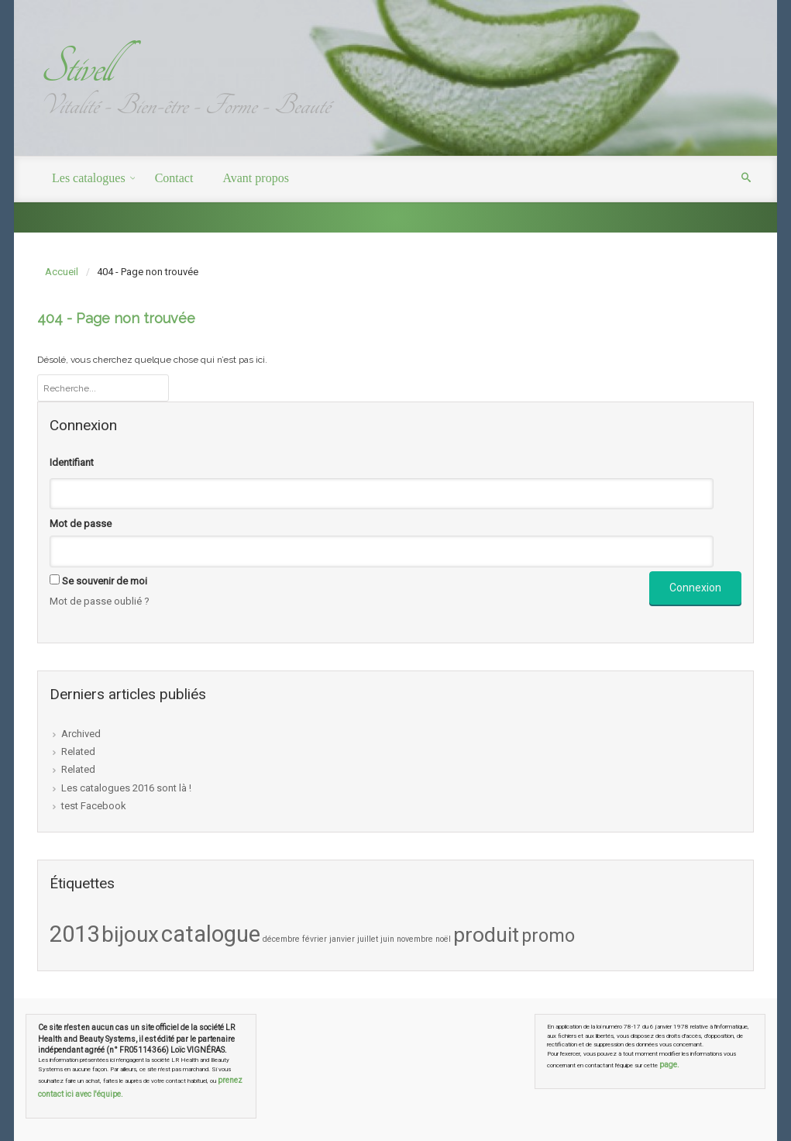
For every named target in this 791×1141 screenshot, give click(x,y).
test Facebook (93, 806)
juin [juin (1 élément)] (387, 939)
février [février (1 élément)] (314, 939)
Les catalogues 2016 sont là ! (126, 788)
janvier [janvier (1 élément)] (342, 939)
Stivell (75, 67)
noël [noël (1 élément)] (443, 939)
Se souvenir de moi (104, 581)
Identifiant (72, 462)
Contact (174, 177)
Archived (81, 733)
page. (669, 1064)
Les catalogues (89, 177)
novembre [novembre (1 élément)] (415, 939)
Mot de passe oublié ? (100, 601)
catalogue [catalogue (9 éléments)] (210, 934)
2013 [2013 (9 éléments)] (74, 934)
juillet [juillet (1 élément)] (367, 939)
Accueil (61, 271)
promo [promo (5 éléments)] (548, 935)
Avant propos (255, 177)
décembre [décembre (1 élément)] (281, 939)
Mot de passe (81, 523)
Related (78, 751)
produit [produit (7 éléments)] (486, 934)
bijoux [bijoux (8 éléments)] (130, 934)
